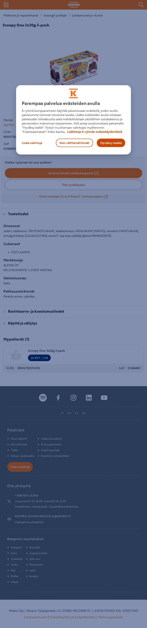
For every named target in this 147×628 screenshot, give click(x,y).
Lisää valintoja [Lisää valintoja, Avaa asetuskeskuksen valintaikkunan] (32, 142)
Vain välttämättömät (74, 142)
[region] (73, 120)
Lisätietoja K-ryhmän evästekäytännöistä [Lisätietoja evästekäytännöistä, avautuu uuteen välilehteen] (94, 131)
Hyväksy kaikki (111, 142)
